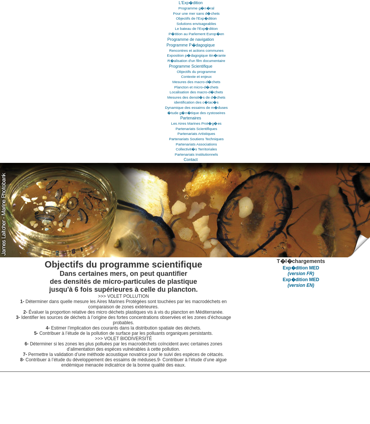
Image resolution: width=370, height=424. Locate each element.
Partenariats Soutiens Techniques (196, 139)
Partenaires (190, 118)
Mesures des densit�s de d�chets (196, 97)
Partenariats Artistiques (196, 134)
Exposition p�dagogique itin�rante (196, 55)
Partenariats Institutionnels (196, 154)
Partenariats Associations (196, 144)
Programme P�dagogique (190, 45)
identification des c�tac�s (196, 102)
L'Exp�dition (190, 2)
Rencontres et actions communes (196, 50)
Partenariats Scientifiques (196, 129)
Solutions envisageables (196, 24)
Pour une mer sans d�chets (196, 13)
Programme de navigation (190, 39)
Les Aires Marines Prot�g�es (196, 123)
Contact (190, 159)
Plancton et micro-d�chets (196, 87)
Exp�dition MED (301, 270)
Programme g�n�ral (196, 8)
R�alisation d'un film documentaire (196, 61)
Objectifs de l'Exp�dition (196, 18)
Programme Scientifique (190, 66)
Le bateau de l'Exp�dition (196, 28)
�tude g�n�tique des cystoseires (196, 113)
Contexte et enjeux (196, 76)
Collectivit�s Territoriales (196, 149)
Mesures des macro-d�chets (196, 82)
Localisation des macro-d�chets (196, 92)
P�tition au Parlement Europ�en (196, 34)
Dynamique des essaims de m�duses (196, 107)
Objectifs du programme (196, 72)
